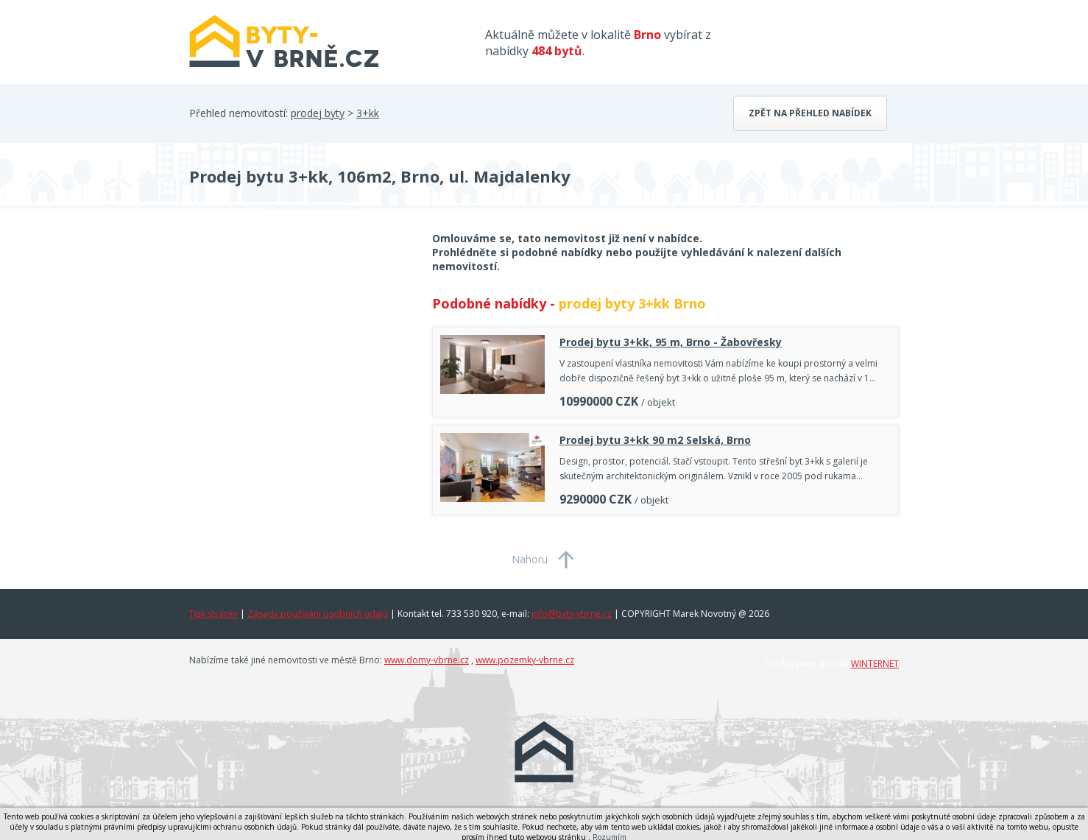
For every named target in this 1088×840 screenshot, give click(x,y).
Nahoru (530, 559)
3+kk (367, 113)
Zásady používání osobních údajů (317, 613)
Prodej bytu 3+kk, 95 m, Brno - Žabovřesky (670, 342)
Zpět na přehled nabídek (810, 113)
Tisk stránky (213, 613)
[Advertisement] (299, 349)
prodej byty (318, 113)
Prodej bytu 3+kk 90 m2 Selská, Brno (655, 440)
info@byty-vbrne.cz (571, 613)
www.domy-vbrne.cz (426, 660)
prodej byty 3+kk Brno (632, 303)
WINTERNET (875, 663)
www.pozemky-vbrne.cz (525, 660)
